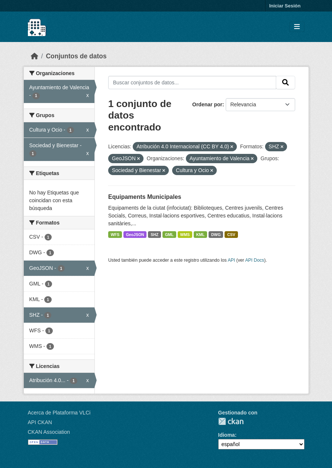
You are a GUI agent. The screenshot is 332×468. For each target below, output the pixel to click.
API (231, 260)
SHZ (154, 234)
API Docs (254, 260)
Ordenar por (207, 104)
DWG (216, 234)
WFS (115, 234)
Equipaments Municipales (144, 197)
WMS (185, 234)
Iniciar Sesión (285, 6)
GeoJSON (135, 234)
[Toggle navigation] (296, 27)
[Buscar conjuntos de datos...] (192, 82)
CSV (231, 234)
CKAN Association (49, 432)
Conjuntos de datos (76, 56)
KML (200, 234)
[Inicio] (34, 56)
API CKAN (40, 422)
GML (169, 234)
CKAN (231, 421)
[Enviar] (285, 82)
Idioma (226, 435)
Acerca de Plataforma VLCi (59, 413)
